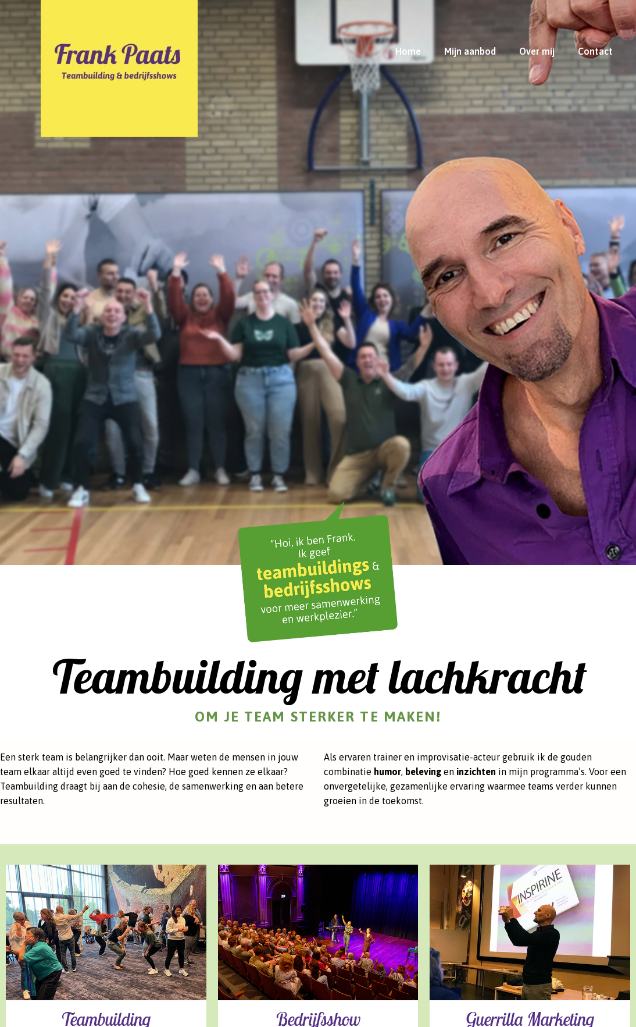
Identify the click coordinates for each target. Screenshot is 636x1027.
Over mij (537, 51)
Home (408, 51)
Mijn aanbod (470, 51)
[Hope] (119, 62)
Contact (595, 51)
